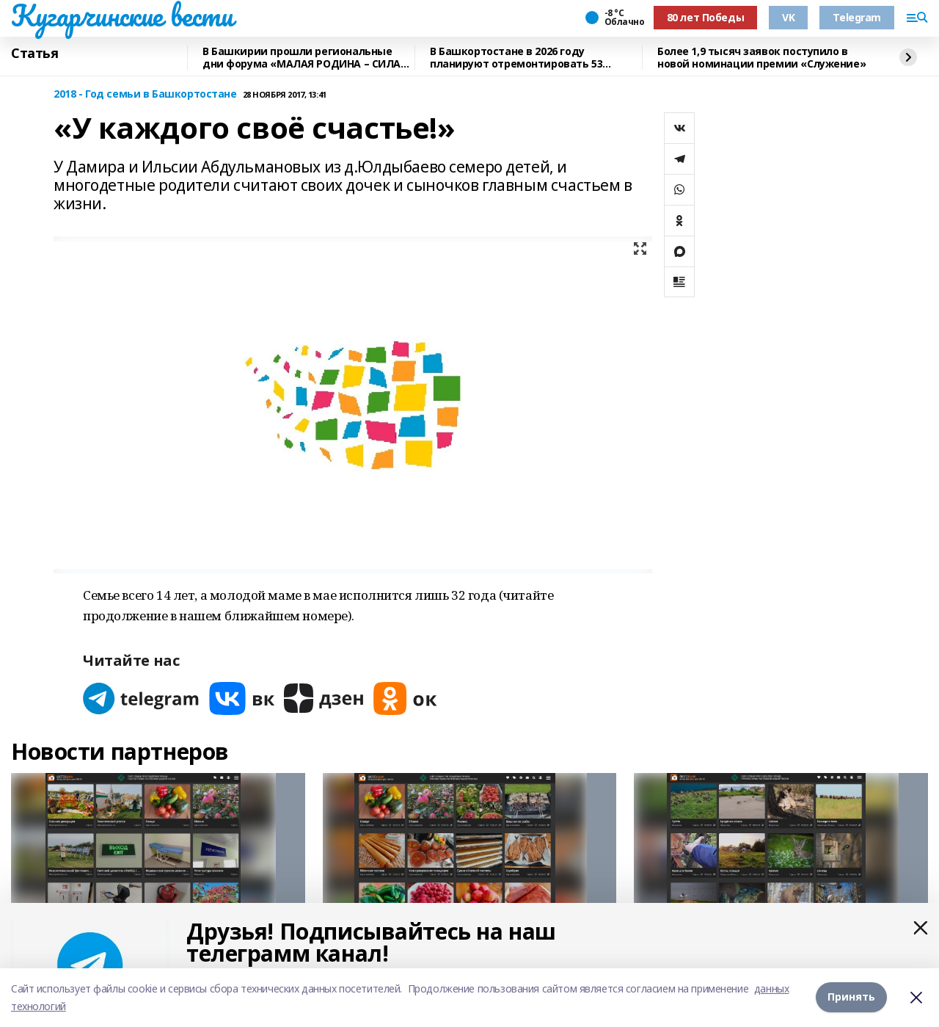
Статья (34, 54)
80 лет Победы (706, 17)
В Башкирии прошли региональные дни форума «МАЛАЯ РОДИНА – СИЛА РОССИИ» (301, 58)
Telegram (857, 17)
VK (788, 17)
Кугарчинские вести (122, 15)
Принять (851, 997)
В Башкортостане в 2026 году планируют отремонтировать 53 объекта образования (516, 58)
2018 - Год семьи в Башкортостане (145, 94)
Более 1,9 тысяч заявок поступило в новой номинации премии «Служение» (761, 58)
